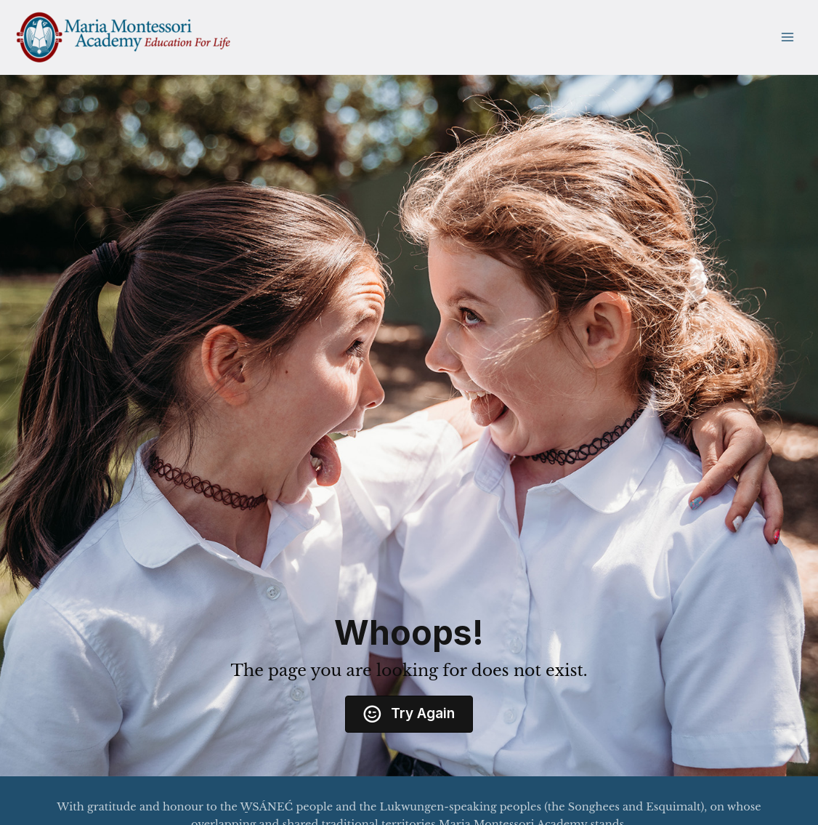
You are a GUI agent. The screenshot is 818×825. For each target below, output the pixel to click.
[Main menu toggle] (787, 37)
